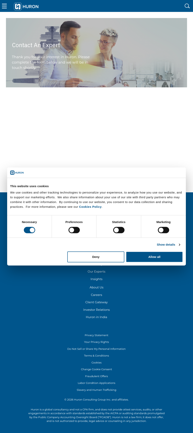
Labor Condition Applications (96, 382)
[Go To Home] (26, 6)
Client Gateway (96, 302)
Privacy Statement (96, 335)
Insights (96, 279)
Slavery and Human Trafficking (96, 389)
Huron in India (96, 317)
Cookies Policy (90, 206)
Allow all (154, 257)
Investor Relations (96, 310)
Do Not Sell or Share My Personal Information (96, 348)
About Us (96, 287)
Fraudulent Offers (96, 376)
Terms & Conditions (96, 355)
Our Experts (96, 271)
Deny (96, 257)
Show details (166, 244)
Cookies (97, 362)
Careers (96, 295)
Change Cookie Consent (96, 369)
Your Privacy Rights (96, 341)
